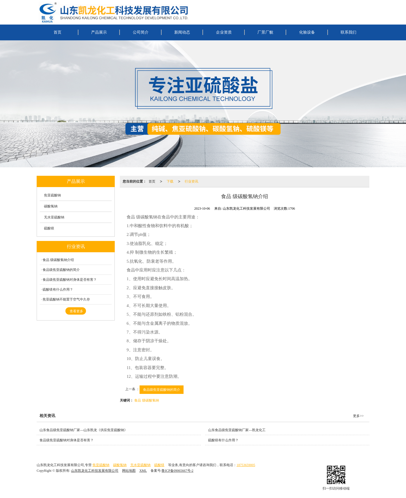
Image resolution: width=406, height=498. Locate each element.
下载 (170, 181)
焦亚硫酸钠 (52, 195)
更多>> (358, 416)
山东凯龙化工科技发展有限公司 (94, 471)
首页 (57, 32)
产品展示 (99, 32)
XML (143, 471)
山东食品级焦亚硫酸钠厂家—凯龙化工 (237, 430)
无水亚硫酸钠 (54, 217)
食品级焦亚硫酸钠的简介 (161, 390)
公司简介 (141, 32)
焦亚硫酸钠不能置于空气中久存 (66, 299)
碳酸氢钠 (51, 206)
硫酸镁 (49, 228)
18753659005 (246, 465)
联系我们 (348, 32)
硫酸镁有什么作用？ (58, 289)
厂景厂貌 (265, 32)
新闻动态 (182, 32)
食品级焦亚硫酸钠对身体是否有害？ (70, 280)
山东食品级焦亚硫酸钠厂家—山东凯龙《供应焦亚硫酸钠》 (83, 430)
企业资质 (224, 32)
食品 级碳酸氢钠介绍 (58, 260)
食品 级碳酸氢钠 (146, 400)
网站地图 (129, 471)
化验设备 (307, 32)
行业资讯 (191, 181)
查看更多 (76, 311)
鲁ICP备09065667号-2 (177, 471)
